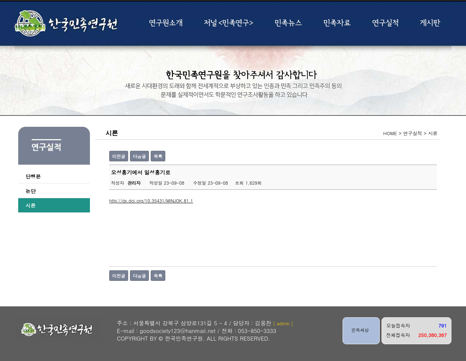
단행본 (33, 176)
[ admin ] (283, 323)
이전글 (118, 156)
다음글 (139, 156)
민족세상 (360, 330)
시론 (30, 205)
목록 (158, 156)
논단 (30, 191)
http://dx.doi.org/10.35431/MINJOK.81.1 (151, 200)
